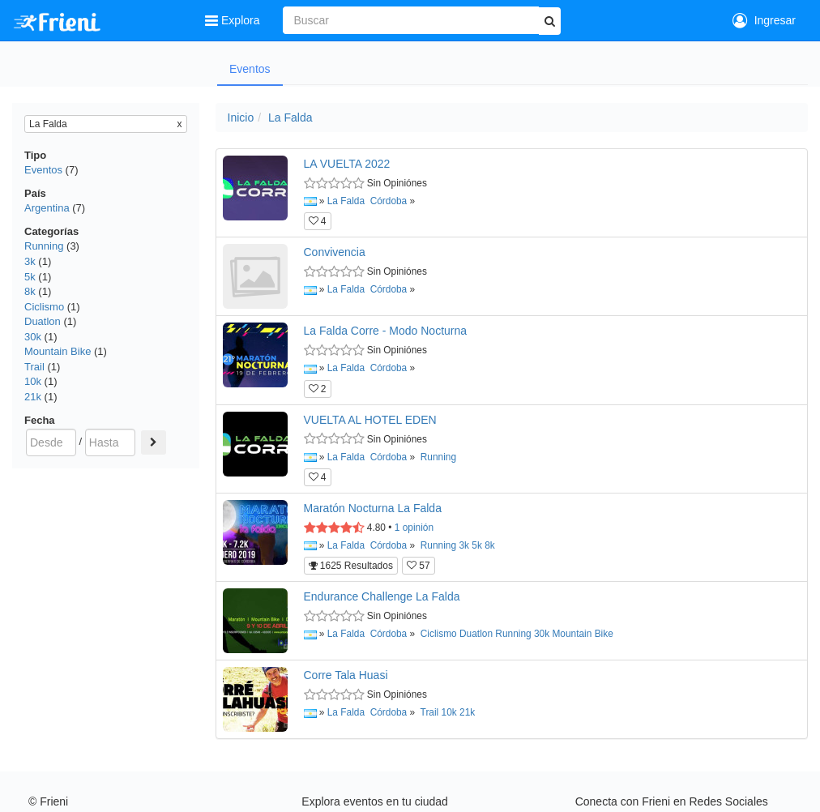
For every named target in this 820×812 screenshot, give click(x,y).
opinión (414, 527)
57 (418, 565)
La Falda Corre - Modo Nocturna (386, 330)
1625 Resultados (351, 565)
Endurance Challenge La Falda (382, 596)
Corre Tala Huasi (346, 675)
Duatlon (42, 321)
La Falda (290, 117)
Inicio (241, 117)
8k (30, 291)
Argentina (47, 208)
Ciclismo (44, 307)
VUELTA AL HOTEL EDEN (370, 419)
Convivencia (334, 252)
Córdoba (389, 201)
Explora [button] (234, 20)
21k (32, 397)
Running (43, 246)
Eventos (250, 68)
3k (30, 261)
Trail (34, 367)
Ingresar (764, 20)
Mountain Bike (57, 351)
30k (32, 337)
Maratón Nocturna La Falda (373, 508)
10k (32, 381)
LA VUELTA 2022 (347, 163)
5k (30, 277)
